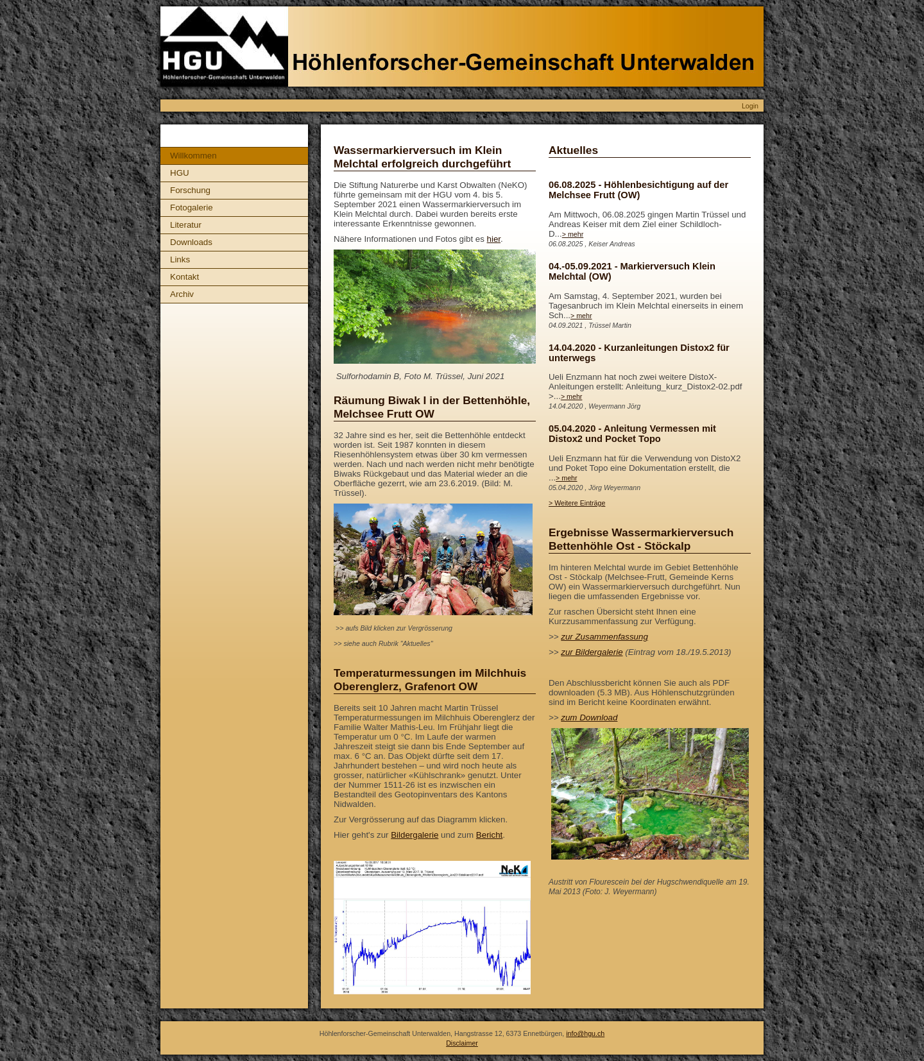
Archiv (182, 294)
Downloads (191, 242)
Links (180, 259)
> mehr (572, 234)
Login (750, 106)
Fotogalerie (191, 207)
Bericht (489, 835)
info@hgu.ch (585, 1033)
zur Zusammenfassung (604, 636)
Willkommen (193, 155)
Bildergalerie (414, 835)
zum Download (589, 717)
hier (494, 239)
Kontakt (184, 277)
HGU (179, 173)
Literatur (185, 225)
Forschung (190, 190)
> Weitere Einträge (577, 503)
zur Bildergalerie (591, 652)
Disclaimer (462, 1043)
